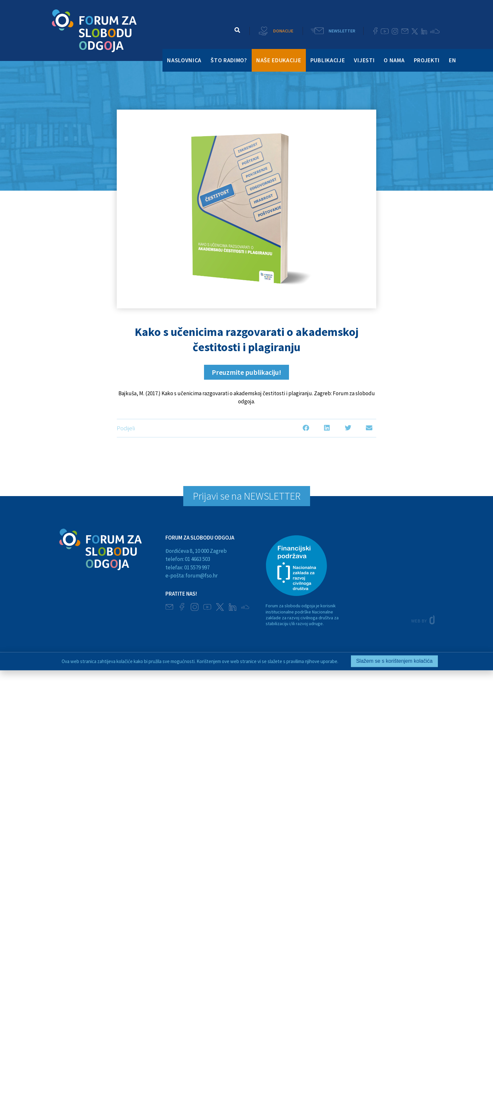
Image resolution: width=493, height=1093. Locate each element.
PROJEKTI (427, 60)
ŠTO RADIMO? (228, 60)
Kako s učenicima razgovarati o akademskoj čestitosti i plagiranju (246, 339)
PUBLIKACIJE (327, 60)
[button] (237, 30)
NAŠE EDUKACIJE (278, 60)
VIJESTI (364, 60)
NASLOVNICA (184, 60)
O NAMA (394, 60)
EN (452, 60)
